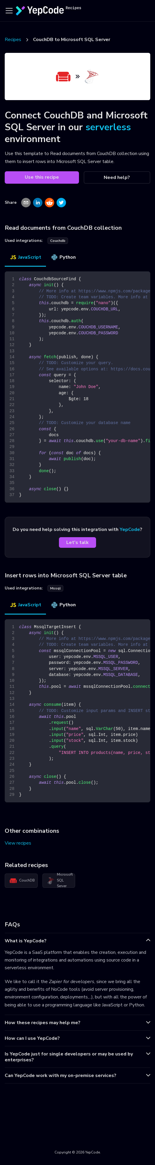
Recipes (13, 39)
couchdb (57, 240)
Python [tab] (63, 257)
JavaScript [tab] (25, 257)
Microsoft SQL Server (60, 881)
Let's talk (77, 542)
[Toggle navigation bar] (9, 10)
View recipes (18, 843)
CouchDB (22, 880)
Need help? (117, 177)
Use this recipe (42, 177)
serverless (108, 127)
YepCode (130, 529)
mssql (55, 588)
